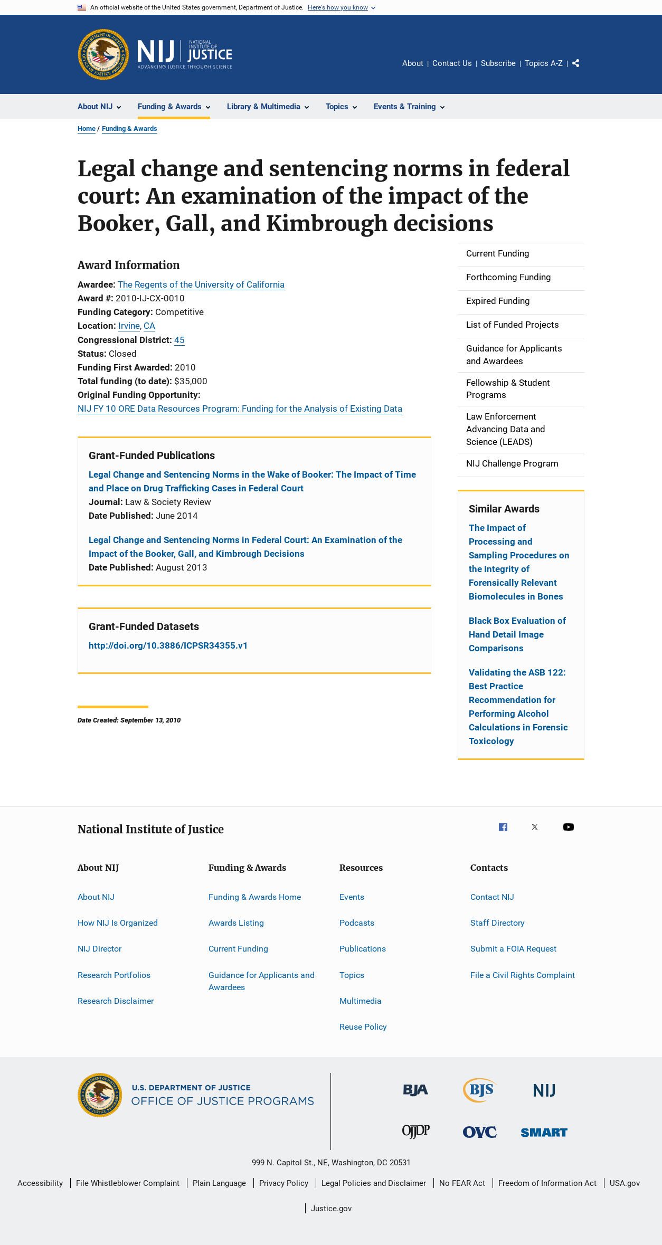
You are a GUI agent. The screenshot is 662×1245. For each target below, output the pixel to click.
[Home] (185, 54)
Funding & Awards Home (255, 896)
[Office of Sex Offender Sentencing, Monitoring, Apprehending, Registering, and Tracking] (544, 1138)
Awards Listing (236, 923)
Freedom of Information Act (547, 1183)
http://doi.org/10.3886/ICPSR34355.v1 (168, 645)
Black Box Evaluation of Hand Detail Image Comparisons (517, 634)
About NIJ (96, 896)
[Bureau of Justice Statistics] (480, 1104)
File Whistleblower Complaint (127, 1183)
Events (351, 896)
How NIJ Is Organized (118, 923)
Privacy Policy (283, 1183)
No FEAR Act (462, 1183)
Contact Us (452, 63)
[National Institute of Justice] (544, 1098)
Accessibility (40, 1183)
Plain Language (219, 1183)
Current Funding (238, 949)
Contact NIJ (492, 896)
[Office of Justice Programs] (103, 54)
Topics (351, 975)
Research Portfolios (114, 975)
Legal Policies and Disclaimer (373, 1183)
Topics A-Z (544, 63)
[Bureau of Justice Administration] (415, 1098)
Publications (362, 949)
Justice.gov (331, 1208)
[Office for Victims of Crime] (480, 1139)
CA (149, 325)
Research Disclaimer (116, 1001)
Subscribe (498, 63)
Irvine (129, 325)
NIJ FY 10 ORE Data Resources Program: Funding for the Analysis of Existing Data (240, 408)
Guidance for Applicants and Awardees (262, 981)
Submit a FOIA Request (513, 949)
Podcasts (356, 923)
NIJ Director (99, 949)
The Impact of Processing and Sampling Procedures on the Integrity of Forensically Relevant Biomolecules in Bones (519, 562)
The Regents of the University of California (201, 284)
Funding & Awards (129, 128)
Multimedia (360, 1001)
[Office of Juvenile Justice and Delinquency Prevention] (416, 1141)
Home (87, 128)
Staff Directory (497, 923)
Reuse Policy (363, 1027)
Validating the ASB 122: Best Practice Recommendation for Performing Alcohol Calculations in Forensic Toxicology (518, 706)
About (412, 63)
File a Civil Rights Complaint (522, 975)
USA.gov (625, 1183)
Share (584, 70)
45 (179, 340)
